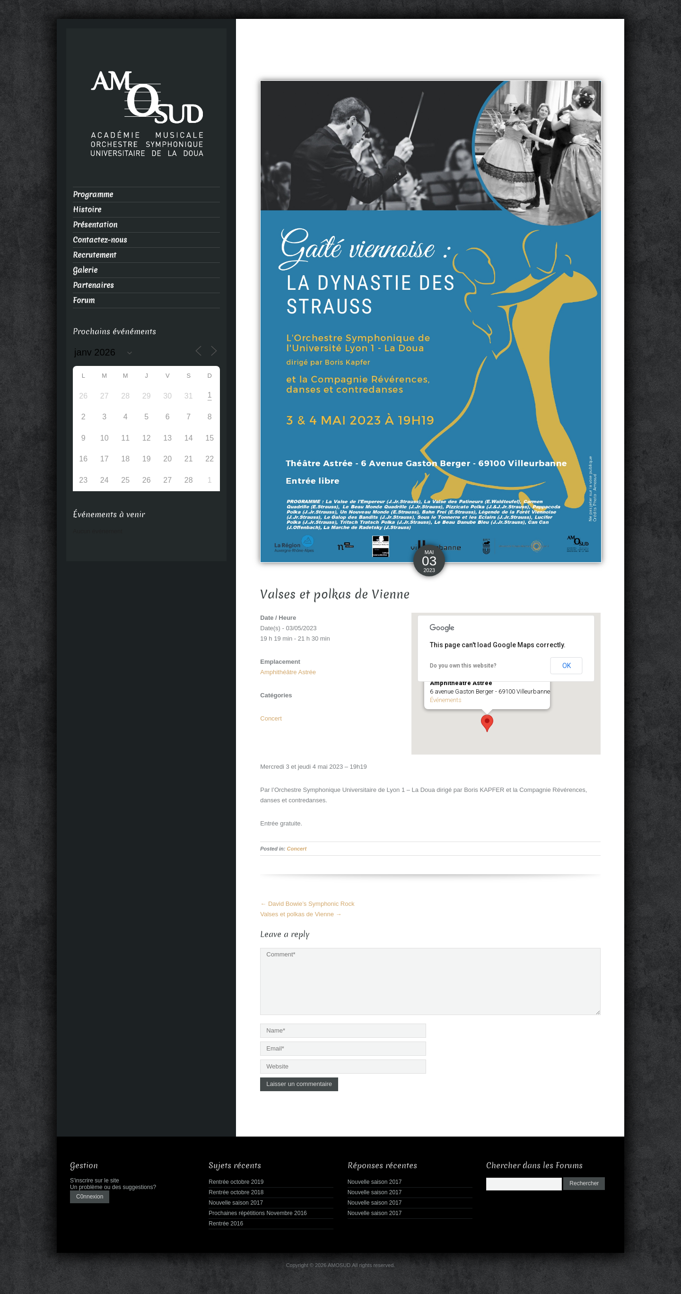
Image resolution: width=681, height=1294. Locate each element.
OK (566, 665)
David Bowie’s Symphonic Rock (307, 903)
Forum (84, 300)
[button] (487, 723)
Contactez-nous (100, 240)
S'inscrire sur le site (94, 1178)
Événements (446, 699)
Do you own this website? (463, 665)
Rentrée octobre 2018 (236, 1190)
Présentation (95, 225)
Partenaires (93, 285)
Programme (93, 195)
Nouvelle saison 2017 (236, 1200)
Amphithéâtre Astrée (288, 672)
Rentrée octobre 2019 (236, 1179)
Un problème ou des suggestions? (113, 1184)
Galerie (85, 270)
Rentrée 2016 (226, 1221)
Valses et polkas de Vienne (300, 914)
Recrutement (94, 255)
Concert (271, 718)
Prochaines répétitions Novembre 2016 (257, 1210)
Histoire (87, 210)
